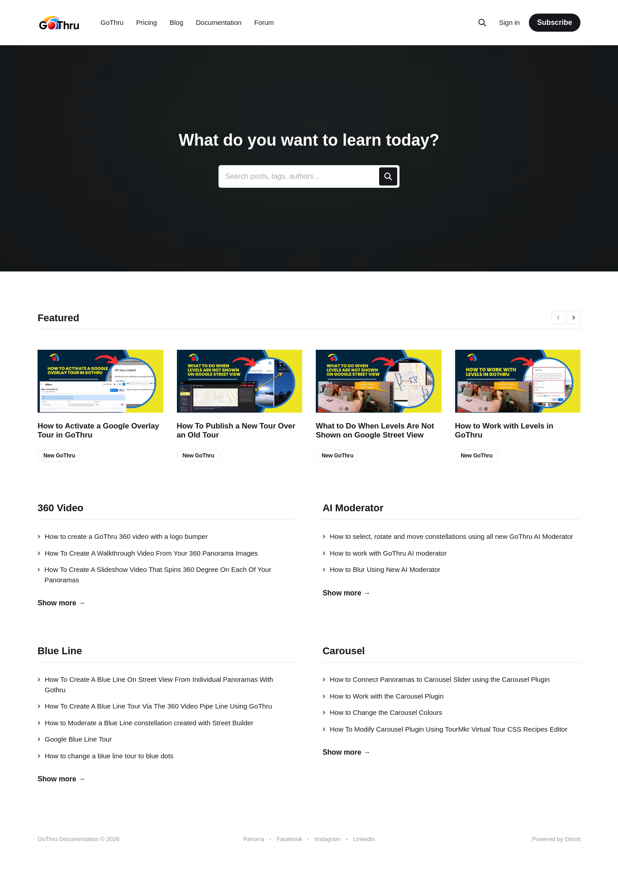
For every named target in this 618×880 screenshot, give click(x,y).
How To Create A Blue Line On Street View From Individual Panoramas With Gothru (155, 684)
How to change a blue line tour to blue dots (105, 756)
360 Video (60, 508)
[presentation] (558, 317)
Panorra (253, 839)
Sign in (509, 22)
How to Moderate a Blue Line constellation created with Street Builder (145, 723)
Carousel (344, 650)
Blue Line (60, 650)
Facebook (289, 839)
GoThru (112, 22)
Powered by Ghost (556, 839)
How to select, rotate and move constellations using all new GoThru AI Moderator (448, 536)
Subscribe (554, 22)
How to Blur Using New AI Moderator (381, 569)
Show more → (62, 603)
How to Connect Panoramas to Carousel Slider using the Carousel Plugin (436, 679)
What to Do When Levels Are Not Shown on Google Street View (375, 430)
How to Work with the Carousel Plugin (383, 696)
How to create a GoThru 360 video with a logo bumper (123, 536)
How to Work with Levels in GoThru (504, 430)
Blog (176, 22)
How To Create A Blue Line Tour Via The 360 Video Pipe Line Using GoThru (155, 706)
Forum (264, 22)
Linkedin (364, 839)
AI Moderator (353, 508)
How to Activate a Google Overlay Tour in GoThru (98, 430)
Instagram (327, 839)
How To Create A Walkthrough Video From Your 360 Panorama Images (148, 553)
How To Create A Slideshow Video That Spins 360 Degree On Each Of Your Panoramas (154, 575)
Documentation (219, 22)
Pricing (146, 22)
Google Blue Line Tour (75, 739)
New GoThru (59, 455)
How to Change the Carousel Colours (382, 712)
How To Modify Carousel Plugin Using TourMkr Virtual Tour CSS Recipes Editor (445, 729)
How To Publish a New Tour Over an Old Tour (236, 430)
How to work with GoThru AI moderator (385, 553)
